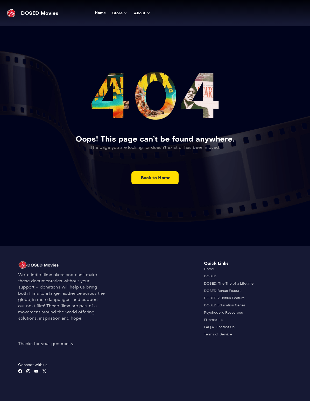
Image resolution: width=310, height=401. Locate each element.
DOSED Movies (39, 13)
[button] (155, 177)
